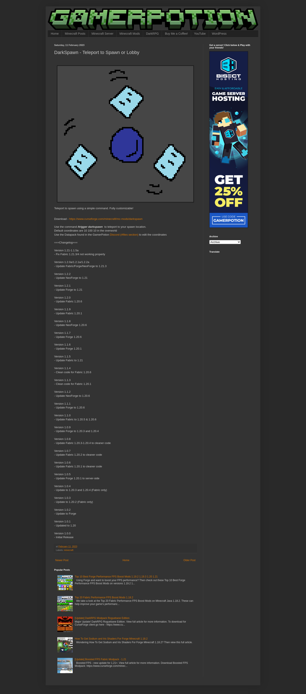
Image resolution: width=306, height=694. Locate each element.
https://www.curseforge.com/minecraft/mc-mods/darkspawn (105, 218)
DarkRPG (152, 33)
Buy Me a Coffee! (176, 33)
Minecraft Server (102, 33)
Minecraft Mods (130, 33)
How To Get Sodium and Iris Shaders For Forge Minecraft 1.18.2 (111, 638)
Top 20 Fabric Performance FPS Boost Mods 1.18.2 (104, 597)
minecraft (68, 550)
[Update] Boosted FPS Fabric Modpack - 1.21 (100, 659)
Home (55, 33)
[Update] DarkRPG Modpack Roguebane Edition (102, 618)
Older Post (189, 560)
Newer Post (61, 560)
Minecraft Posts (75, 33)
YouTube (200, 33)
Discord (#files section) (124, 234)
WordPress (219, 33)
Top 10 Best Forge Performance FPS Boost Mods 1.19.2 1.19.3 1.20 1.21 (116, 576)
